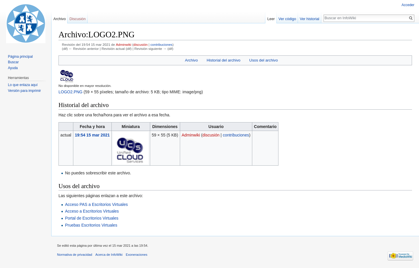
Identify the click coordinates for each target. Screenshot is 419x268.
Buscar (13, 62)
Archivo (191, 60)
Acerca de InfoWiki (108, 254)
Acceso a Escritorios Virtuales (92, 211)
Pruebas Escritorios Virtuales (91, 225)
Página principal (20, 57)
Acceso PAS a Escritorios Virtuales (96, 204)
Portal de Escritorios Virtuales (91, 218)
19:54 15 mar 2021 (92, 135)
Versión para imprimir (24, 91)
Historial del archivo (223, 60)
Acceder (408, 5)
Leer (271, 19)
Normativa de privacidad (74, 254)
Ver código (287, 19)
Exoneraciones (136, 254)
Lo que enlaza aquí (23, 85)
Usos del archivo (263, 60)
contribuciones (161, 44)
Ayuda (13, 68)
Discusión (78, 19)
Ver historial (309, 19)
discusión (140, 44)
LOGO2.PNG (70, 92)
